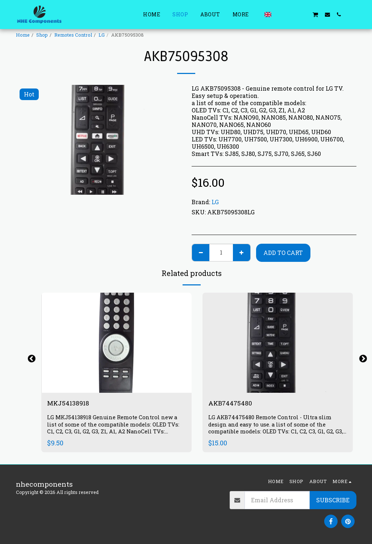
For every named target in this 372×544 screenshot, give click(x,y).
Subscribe (333, 500)
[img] (116, 343)
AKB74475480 (232, 403)
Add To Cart (283, 252)
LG (102, 35)
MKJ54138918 (70, 403)
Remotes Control (73, 35)
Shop (42, 35)
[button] (280, 14)
